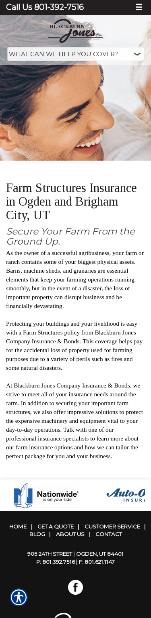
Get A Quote (55, 526)
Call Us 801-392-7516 (45, 7)
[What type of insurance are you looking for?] (75, 54)
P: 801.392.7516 (55, 562)
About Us (70, 534)
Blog (37, 534)
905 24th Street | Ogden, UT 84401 (75, 554)
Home (18, 526)
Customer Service (112, 526)
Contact (108, 534)
